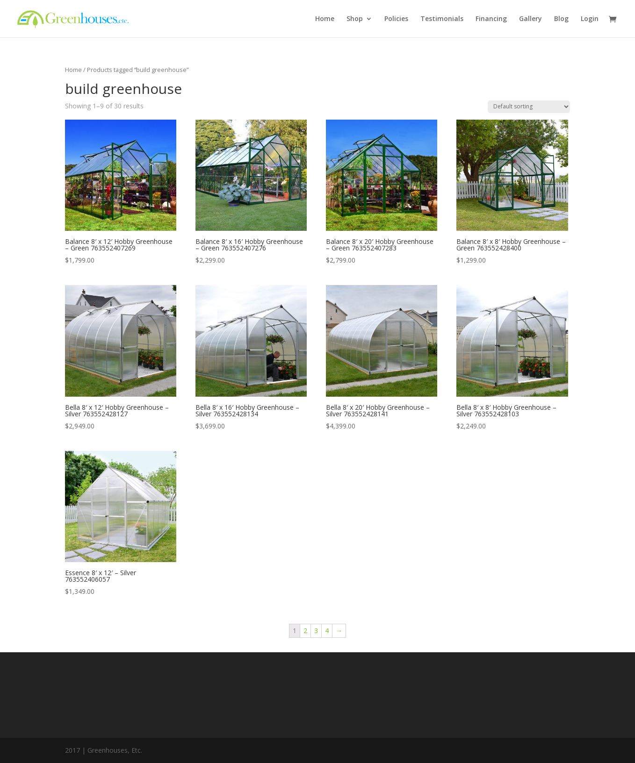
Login (590, 19)
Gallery (530, 19)
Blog (561, 19)
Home (324, 19)
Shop (354, 19)
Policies (396, 19)
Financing (491, 19)
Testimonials (441, 19)
